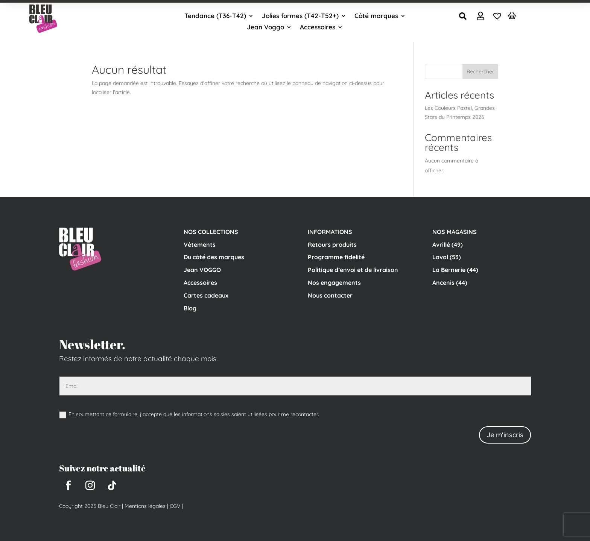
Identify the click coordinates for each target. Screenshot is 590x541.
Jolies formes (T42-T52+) (300, 16)
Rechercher (480, 71)
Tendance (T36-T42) (215, 16)
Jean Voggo (265, 27)
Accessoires (317, 27)
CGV (174, 506)
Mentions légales (145, 506)
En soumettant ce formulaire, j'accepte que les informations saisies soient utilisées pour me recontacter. (189, 414)
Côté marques (376, 16)
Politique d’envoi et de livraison (353, 270)
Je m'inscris (505, 434)
